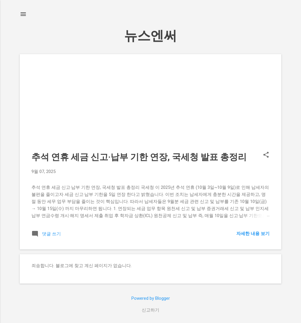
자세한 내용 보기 (253, 233)
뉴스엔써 (150, 36)
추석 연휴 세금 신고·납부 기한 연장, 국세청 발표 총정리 (139, 157)
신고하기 (150, 310)
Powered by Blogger (150, 298)
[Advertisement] (150, 107)
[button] (266, 155)
